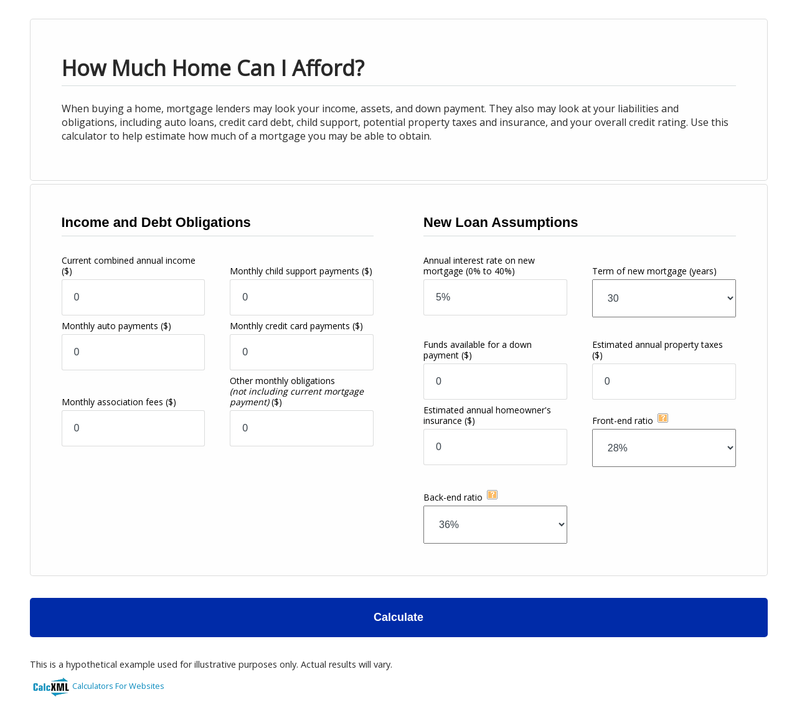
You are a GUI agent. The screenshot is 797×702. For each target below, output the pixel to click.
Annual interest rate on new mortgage (479, 265)
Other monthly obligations (297, 391)
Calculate (398, 617)
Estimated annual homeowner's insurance (487, 415)
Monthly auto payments (116, 326)
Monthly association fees (119, 402)
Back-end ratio (453, 497)
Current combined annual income (129, 265)
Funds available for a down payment (477, 350)
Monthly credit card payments (296, 326)
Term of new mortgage (654, 271)
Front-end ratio (622, 420)
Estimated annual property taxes (657, 350)
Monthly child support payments (301, 271)
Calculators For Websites (118, 685)
